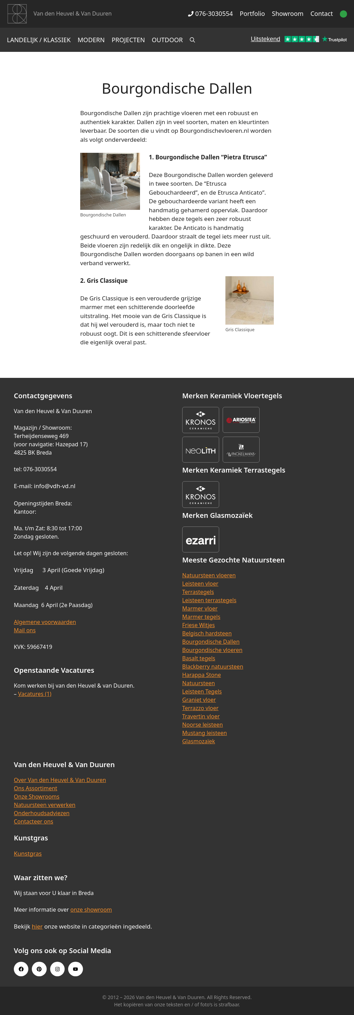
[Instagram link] (57, 969)
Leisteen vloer (200, 583)
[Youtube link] (75, 969)
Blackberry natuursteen (212, 666)
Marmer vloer (199, 608)
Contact (321, 13)
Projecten (128, 40)
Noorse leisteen (202, 724)
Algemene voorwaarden (45, 622)
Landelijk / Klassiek (39, 40)
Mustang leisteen (204, 733)
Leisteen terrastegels (209, 600)
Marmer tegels (201, 617)
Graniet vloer (199, 700)
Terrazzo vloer (200, 708)
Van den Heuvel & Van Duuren (73, 13)
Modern (91, 40)
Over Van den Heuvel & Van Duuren (60, 780)
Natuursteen (198, 683)
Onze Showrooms (36, 796)
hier (37, 926)
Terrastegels (198, 592)
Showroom (288, 13)
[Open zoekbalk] (192, 39)
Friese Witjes (198, 625)
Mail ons (25, 630)
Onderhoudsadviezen (41, 813)
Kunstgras (28, 853)
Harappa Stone (201, 675)
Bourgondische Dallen (211, 641)
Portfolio (252, 13)
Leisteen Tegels (202, 691)
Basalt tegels (198, 658)
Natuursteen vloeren (209, 575)
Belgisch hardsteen (207, 633)
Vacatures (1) (34, 694)
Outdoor (167, 40)
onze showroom (91, 909)
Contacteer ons (33, 821)
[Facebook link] (21, 969)
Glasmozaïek (198, 741)
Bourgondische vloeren (212, 650)
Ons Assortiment (35, 788)
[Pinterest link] (39, 969)
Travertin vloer (201, 716)
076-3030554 (210, 13)
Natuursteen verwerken (44, 805)
